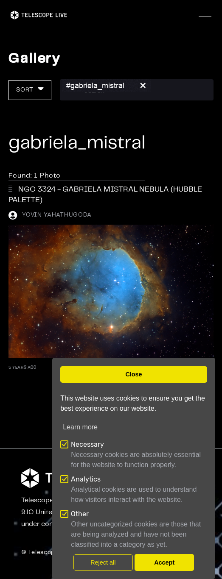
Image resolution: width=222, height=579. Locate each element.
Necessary (87, 444)
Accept (164, 562)
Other (80, 514)
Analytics (86, 479)
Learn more (80, 427)
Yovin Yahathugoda (57, 215)
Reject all (102, 562)
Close (133, 374)
